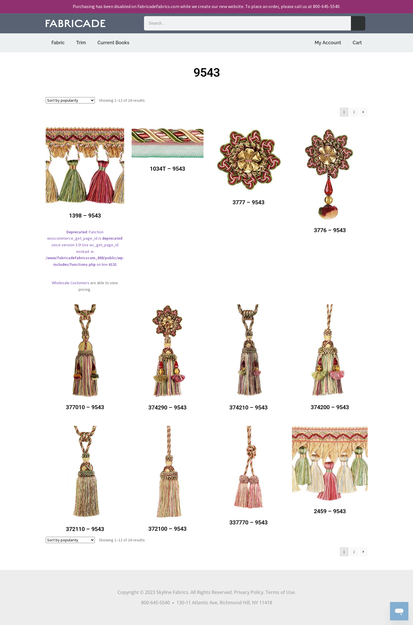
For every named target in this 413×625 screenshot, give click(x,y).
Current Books (113, 42)
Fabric (58, 42)
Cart (357, 42)
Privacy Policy (248, 592)
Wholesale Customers (70, 282)
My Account (328, 42)
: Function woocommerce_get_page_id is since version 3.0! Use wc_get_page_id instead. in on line (85, 201)
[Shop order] (70, 100)
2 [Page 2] (354, 111)
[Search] (358, 23)
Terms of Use (280, 592)
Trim (81, 42)
